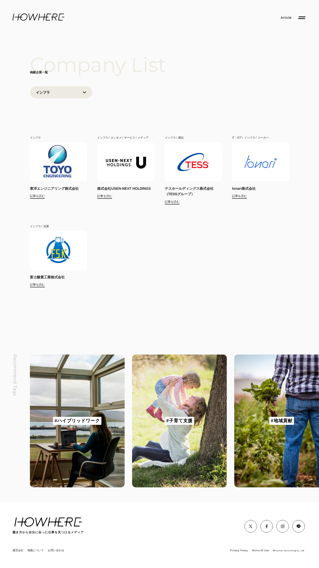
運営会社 (17, 550)
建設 (181, 137)
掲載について (35, 550)
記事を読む (37, 196)
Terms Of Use (260, 550)
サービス (129, 137)
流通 (46, 226)
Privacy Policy (239, 550)
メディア (143, 137)
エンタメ (116, 137)
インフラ (35, 137)
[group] (77, 421)
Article (286, 17)
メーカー (263, 137)
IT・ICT (237, 137)
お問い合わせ (56, 550)
